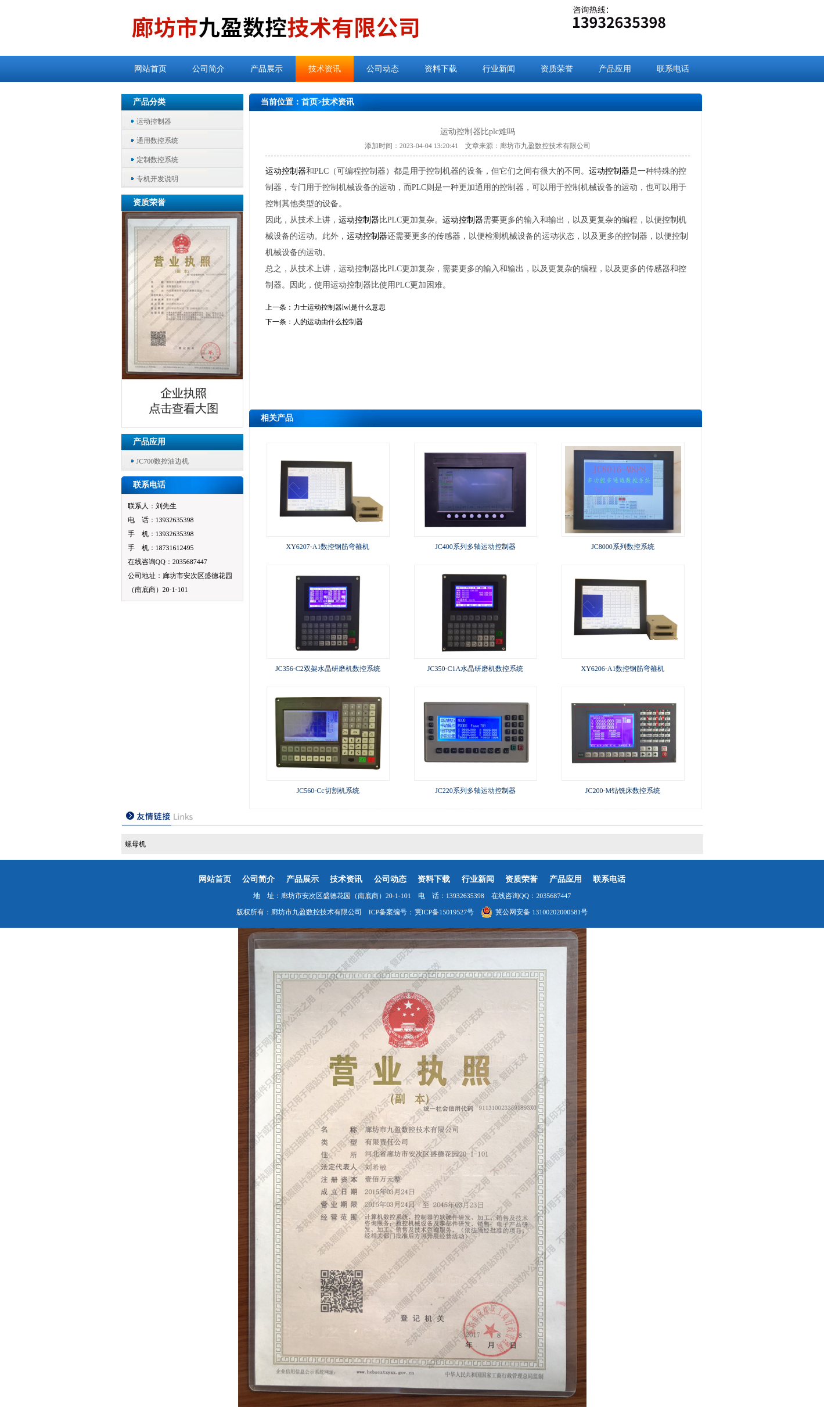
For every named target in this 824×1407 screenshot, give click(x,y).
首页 (309, 102)
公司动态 (382, 68)
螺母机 (135, 844)
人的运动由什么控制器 (328, 322)
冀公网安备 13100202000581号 (534, 912)
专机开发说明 (157, 179)
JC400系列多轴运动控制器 (475, 547)
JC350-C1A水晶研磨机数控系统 (475, 669)
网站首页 (150, 68)
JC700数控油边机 (162, 461)
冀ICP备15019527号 (444, 912)
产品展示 (266, 68)
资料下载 (440, 68)
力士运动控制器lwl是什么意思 (339, 307)
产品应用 (615, 68)
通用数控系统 (157, 141)
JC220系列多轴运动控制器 (475, 791)
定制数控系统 (157, 160)
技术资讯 (324, 68)
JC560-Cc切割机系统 (328, 791)
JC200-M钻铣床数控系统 (622, 791)
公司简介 (208, 68)
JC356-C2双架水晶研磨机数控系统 (327, 669)
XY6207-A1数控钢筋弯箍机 (328, 547)
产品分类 (149, 102)
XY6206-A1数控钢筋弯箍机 (623, 669)
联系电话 (673, 68)
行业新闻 (499, 68)
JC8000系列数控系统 (622, 547)
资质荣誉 (557, 68)
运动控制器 (153, 121)
